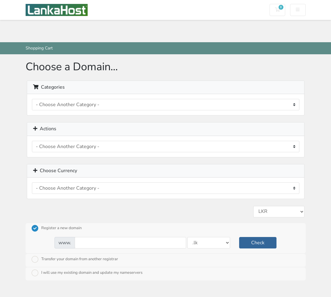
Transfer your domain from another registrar (75, 259)
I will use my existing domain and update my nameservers (87, 273)
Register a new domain (57, 228)
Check (257, 242)
